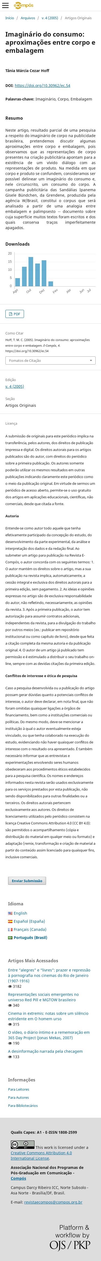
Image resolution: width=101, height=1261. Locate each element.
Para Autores (18, 1097)
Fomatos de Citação (25, 360)
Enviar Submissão (27, 880)
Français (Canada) (30, 929)
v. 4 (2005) (50, 17)
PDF (16, 313)
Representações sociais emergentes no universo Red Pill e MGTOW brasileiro (43, 997)
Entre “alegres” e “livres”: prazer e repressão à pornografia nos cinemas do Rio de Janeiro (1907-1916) (49, 975)
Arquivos (28, 17)
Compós (18, 1178)
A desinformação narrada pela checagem (45, 1051)
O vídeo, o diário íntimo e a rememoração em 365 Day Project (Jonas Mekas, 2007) (49, 1035)
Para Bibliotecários (23, 1105)
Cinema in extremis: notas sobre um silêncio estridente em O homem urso (48, 1016)
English (20, 913)
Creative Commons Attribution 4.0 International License (41, 1155)
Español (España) (29, 921)
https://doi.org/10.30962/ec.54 (42, 85)
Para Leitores (18, 1089)
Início (9, 17)
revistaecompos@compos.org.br (53, 1202)
